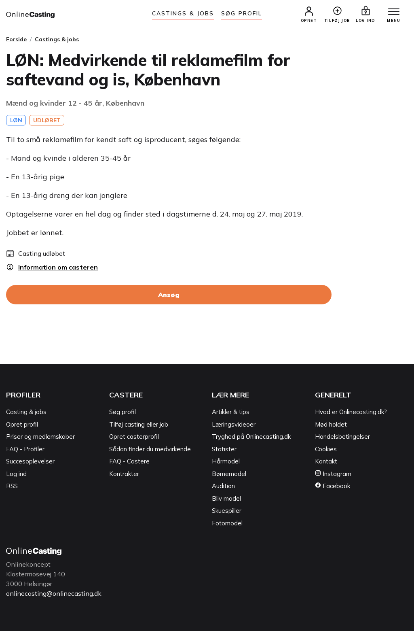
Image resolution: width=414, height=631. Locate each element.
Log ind (16, 474)
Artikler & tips (230, 412)
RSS (12, 486)
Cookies (326, 449)
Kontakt (326, 461)
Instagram (333, 474)
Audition (223, 486)
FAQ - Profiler (25, 449)
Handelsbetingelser (342, 436)
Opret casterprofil (134, 436)
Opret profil (22, 424)
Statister (224, 449)
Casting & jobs (26, 412)
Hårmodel (226, 461)
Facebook (332, 486)
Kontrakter (124, 474)
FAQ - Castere (129, 461)
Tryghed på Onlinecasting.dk (251, 436)
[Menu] (393, 12)
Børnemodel (229, 474)
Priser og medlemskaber (40, 436)
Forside (16, 39)
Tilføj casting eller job (138, 424)
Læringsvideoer (234, 424)
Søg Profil (241, 13)
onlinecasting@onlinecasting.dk (53, 593)
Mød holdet (331, 424)
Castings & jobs (183, 13)
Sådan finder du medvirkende (150, 449)
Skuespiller (226, 510)
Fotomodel (227, 523)
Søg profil (122, 412)
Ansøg (169, 295)
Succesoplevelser (30, 461)
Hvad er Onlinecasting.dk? (351, 412)
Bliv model (226, 498)
